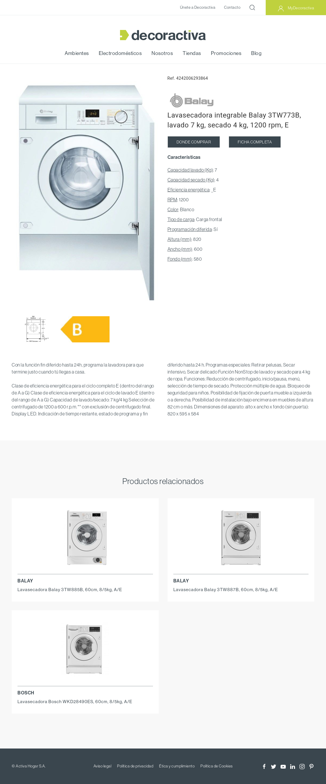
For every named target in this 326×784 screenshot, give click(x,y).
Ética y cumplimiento (177, 766)
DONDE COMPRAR (194, 142)
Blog (256, 53)
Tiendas (192, 53)
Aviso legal (103, 766)
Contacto (232, 7)
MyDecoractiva (296, 8)
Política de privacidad (135, 766)
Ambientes (77, 53)
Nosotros (162, 53)
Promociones (226, 53)
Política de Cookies (216, 766)
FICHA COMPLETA (255, 142)
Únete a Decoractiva (198, 7)
